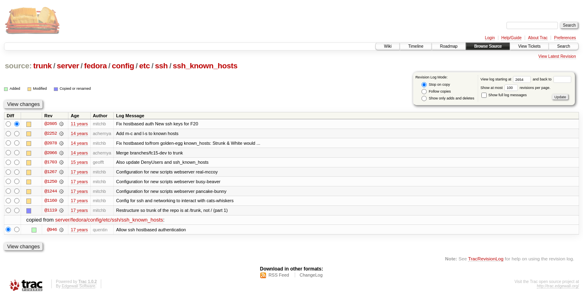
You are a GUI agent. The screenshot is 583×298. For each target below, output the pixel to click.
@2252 (51, 133)
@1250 (51, 182)
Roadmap (448, 46)
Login (490, 38)
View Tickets (529, 46)
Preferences (565, 38)
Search (563, 46)
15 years (79, 162)
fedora (95, 65)
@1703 (51, 162)
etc (144, 65)
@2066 (51, 153)
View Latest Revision (557, 56)
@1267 (51, 172)
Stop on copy (435, 84)
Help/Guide (511, 38)
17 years (79, 172)
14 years (79, 133)
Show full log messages (504, 95)
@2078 (51, 143)
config (123, 65)
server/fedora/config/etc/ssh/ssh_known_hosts (109, 221)
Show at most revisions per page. (516, 88)
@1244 (51, 191)
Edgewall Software (78, 287)
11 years (79, 123)
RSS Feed (278, 276)
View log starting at (507, 79)
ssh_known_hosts (205, 65)
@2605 (51, 123)
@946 (52, 230)
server (68, 65)
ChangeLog (311, 276)
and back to (552, 79)
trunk (42, 65)
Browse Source (488, 46)
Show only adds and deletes (447, 98)
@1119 (51, 211)
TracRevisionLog (485, 259)
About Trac (537, 38)
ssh (161, 65)
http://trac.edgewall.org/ (558, 287)
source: (18, 65)
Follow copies (436, 91)
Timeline (415, 46)
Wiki (388, 46)
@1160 (51, 201)
